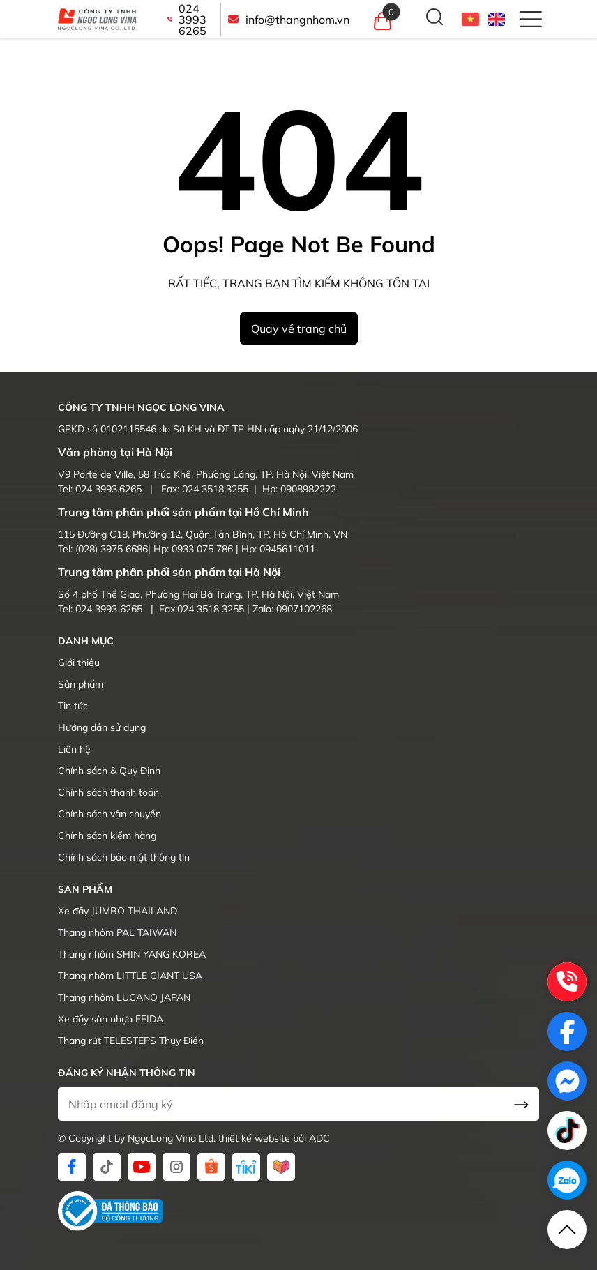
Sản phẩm (80, 684)
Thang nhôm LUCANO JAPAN (124, 997)
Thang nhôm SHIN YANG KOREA (132, 954)
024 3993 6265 (186, 19)
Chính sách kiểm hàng (107, 835)
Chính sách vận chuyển (109, 814)
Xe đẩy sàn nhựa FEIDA (110, 1019)
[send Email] (521, 1104)
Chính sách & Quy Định (109, 770)
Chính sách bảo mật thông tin (124, 857)
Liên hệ (74, 749)
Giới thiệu (79, 662)
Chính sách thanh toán (108, 792)
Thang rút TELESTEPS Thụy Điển (131, 1040)
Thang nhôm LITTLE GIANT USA (130, 975)
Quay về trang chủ (299, 328)
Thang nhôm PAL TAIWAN (117, 932)
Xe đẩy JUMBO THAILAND (117, 911)
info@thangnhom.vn (288, 19)
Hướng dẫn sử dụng (102, 727)
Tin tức (73, 706)
